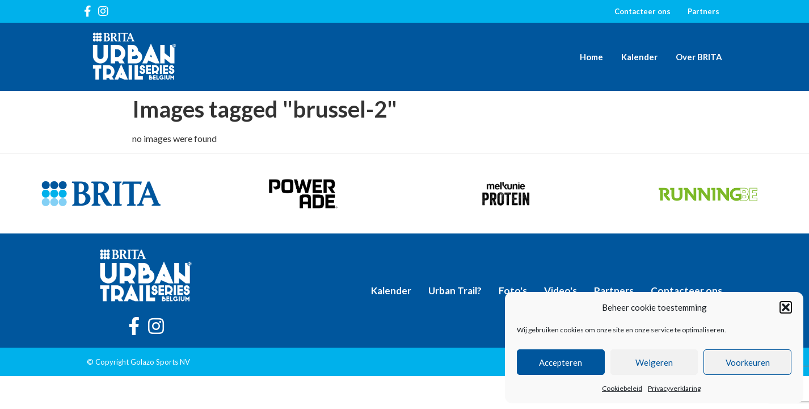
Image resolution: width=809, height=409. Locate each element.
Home (591, 57)
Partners (703, 11)
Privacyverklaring (674, 388)
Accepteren (560, 362)
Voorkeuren (748, 362)
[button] (785, 307)
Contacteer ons (642, 11)
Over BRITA (699, 57)
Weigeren (654, 362)
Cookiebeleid (622, 388)
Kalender (639, 57)
